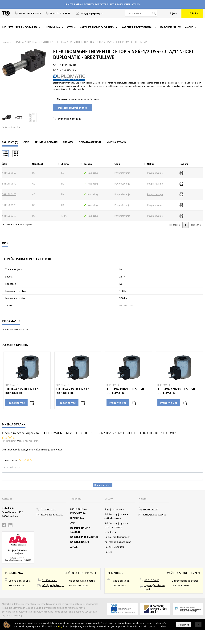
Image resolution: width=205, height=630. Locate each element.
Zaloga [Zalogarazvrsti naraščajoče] (88, 163)
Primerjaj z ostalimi (69, 119)
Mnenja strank (116, 142)
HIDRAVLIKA (18, 42)
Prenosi (68, 142)
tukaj (60, 626)
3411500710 (9, 215)
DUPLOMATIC (33, 42)
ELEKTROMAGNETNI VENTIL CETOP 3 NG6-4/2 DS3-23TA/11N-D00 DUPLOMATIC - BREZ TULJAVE (101, 42)
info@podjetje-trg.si (91, 13)
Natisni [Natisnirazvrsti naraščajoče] (184, 163)
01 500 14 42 (48, 509)
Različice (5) (10, 142)
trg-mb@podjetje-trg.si (154, 587)
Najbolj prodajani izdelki (117, 536)
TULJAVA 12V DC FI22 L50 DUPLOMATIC (22, 391)
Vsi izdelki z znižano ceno (117, 541)
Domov (5, 42)
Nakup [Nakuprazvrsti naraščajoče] (150, 163)
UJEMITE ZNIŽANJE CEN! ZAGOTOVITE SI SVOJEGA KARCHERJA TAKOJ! (102, 4)
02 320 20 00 (151, 580)
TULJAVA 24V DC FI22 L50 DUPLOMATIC (73, 391)
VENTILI (47, 42)
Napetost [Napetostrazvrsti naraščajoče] (37, 163)
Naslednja (196, 224)
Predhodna (174, 224)
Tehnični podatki (46, 142)
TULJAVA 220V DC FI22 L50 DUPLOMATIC (176, 391)
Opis (26, 142)
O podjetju (110, 531)
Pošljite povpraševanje (72, 107)
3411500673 (9, 194)
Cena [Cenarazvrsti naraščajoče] (117, 163)
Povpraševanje (155, 172)
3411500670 (9, 183)
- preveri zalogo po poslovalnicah (83, 98)
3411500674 (9, 205)
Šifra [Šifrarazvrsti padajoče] (4, 163)
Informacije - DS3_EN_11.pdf (15, 329)
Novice (108, 551)
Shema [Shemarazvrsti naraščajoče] (65, 163)
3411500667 (9, 172)
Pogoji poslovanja (114, 509)
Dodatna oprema (90, 142)
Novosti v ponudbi (114, 546)
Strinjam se (183, 624)
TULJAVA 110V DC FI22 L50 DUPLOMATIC (125, 391)
